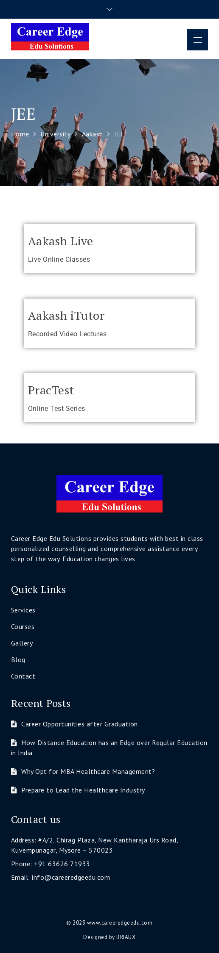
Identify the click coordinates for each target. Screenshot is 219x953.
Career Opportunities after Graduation (79, 724)
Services (23, 610)
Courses (23, 626)
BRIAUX (125, 937)
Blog (18, 659)
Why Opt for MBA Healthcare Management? (88, 771)
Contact (23, 676)
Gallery (22, 643)
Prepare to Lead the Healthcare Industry (83, 790)
